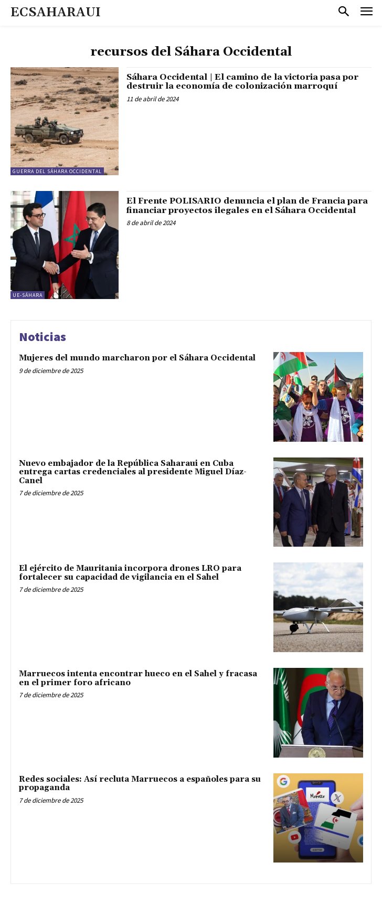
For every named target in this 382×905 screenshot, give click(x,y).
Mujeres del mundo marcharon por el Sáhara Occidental (137, 358)
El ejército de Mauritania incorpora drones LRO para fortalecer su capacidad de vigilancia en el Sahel (130, 572)
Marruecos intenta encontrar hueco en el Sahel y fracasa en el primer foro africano (138, 678)
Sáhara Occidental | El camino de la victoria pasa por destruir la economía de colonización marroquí (242, 82)
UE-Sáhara (28, 295)
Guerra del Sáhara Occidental (57, 171)
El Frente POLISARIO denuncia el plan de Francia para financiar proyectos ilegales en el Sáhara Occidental (247, 206)
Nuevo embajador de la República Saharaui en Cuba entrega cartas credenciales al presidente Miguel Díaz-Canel (133, 472)
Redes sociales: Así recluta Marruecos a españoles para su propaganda (140, 783)
